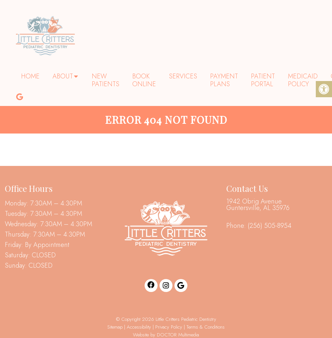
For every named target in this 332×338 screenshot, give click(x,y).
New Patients (105, 80)
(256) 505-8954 (269, 226)
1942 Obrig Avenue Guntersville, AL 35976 (258, 204)
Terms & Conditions (205, 327)
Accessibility (139, 327)
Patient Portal (263, 80)
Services (183, 76)
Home (30, 76)
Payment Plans (224, 80)
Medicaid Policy (303, 80)
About (63, 76)
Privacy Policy (169, 327)
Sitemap (115, 327)
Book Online (144, 80)
